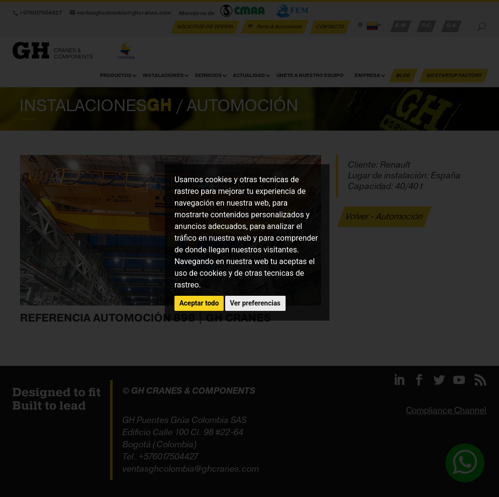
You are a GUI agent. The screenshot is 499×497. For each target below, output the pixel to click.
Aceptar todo (199, 303)
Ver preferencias (255, 303)
